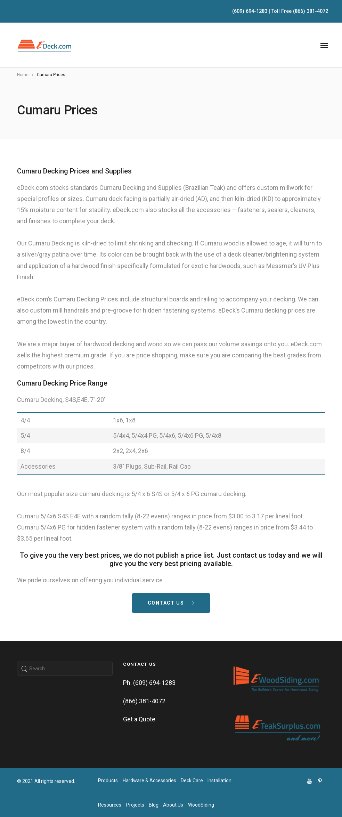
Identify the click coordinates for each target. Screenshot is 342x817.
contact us (171, 603)
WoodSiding (201, 805)
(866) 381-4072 (310, 11)
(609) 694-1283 (249, 11)
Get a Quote (139, 719)
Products (108, 780)
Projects (135, 805)
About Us (173, 805)
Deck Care (192, 780)
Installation (219, 780)
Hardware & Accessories (149, 780)
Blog (153, 805)
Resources (109, 805)
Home (22, 74)
